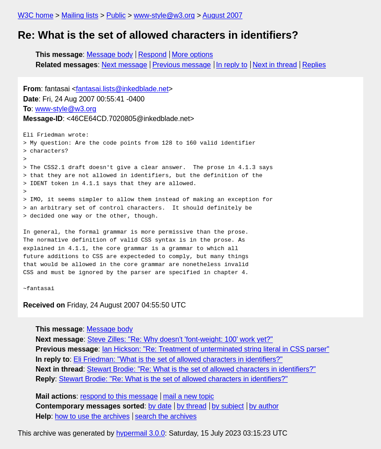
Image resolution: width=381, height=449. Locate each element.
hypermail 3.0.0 (140, 433)
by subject (228, 406)
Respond (152, 54)
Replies (314, 65)
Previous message (181, 65)
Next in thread (275, 65)
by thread (192, 406)
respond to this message (118, 396)
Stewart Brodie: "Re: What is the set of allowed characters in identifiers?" (201, 369)
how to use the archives (92, 416)
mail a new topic (188, 396)
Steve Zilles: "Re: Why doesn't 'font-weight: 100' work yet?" (180, 339)
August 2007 (223, 15)
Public (116, 15)
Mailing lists (79, 15)
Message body (110, 54)
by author (264, 406)
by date (159, 406)
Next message (124, 65)
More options (192, 54)
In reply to (231, 65)
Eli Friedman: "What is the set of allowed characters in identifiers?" (177, 359)
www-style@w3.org (164, 15)
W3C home (35, 15)
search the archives (166, 416)
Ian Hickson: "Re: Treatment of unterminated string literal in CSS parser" (215, 349)
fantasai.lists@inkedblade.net (122, 89)
